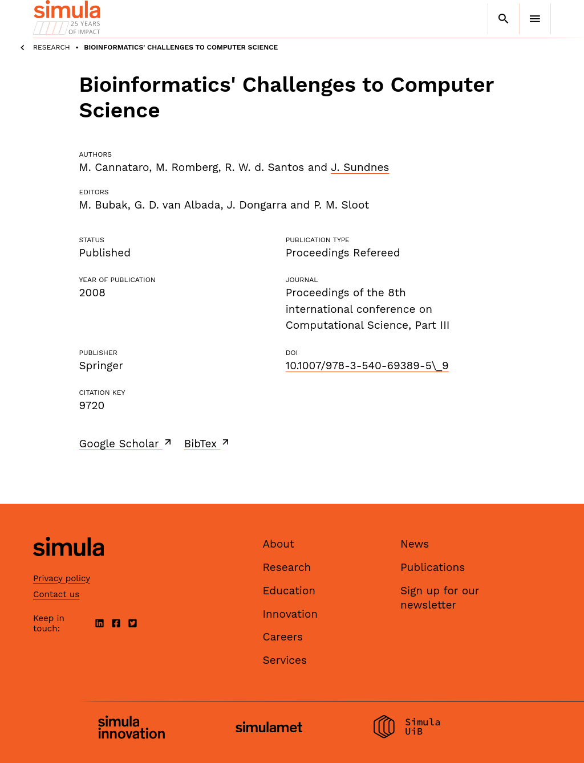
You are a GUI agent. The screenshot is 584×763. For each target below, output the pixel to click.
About (279, 543)
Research (51, 47)
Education (289, 590)
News (414, 543)
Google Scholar (126, 443)
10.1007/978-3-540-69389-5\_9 (367, 365)
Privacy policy (61, 578)
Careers (283, 636)
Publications (432, 567)
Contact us (56, 594)
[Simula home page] (68, 566)
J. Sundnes (360, 167)
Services (285, 660)
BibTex (208, 443)
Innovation (290, 614)
